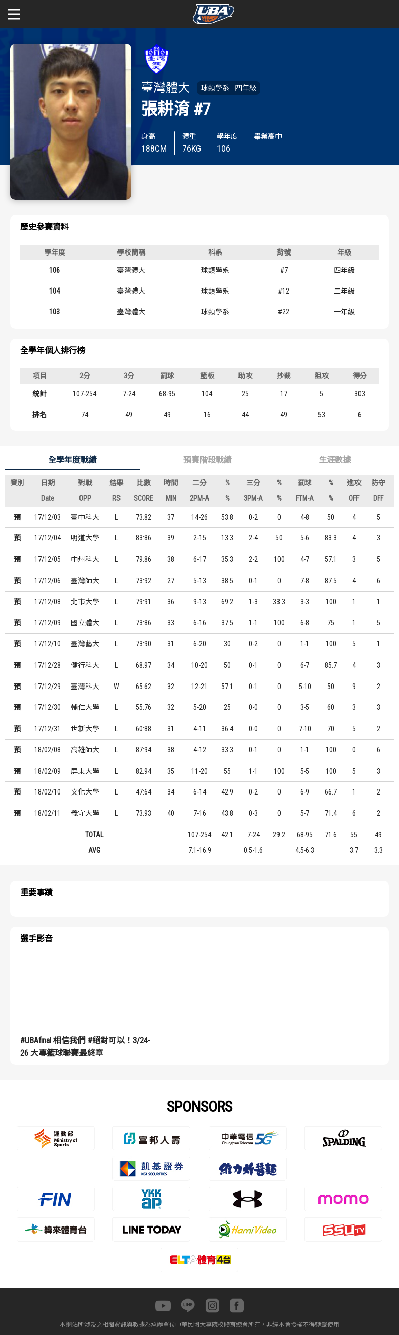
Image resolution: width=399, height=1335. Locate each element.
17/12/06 (47, 580)
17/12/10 (47, 644)
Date (47, 498)
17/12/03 (47, 517)
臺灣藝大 (85, 644)
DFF (378, 498)
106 (54, 270)
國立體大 (85, 623)
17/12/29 (47, 686)
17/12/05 (47, 559)
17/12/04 (47, 538)
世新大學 (85, 729)
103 (54, 312)
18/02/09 (47, 771)
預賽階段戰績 (207, 460)
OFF (354, 498)
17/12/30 (47, 707)
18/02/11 (47, 813)
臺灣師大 (85, 580)
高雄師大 (85, 750)
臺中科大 (85, 517)
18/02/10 (47, 792)
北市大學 (85, 602)
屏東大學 (85, 771)
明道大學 (85, 538)
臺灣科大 (85, 686)
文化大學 (85, 792)
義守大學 (85, 813)
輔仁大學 (85, 707)
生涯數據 (334, 460)
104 (54, 291)
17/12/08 (47, 602)
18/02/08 (47, 750)
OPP (85, 498)
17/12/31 (47, 729)
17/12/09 (47, 623)
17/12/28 (47, 665)
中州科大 (85, 559)
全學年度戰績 (72, 460)
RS (116, 498)
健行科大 (85, 665)
